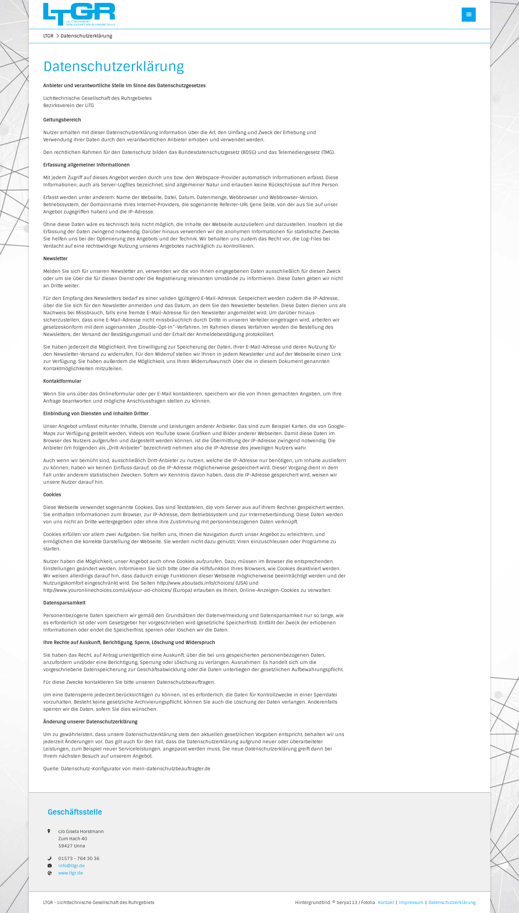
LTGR (48, 36)
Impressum (411, 902)
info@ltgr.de (71, 866)
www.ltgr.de (70, 873)
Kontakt (386, 902)
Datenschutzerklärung (452, 902)
